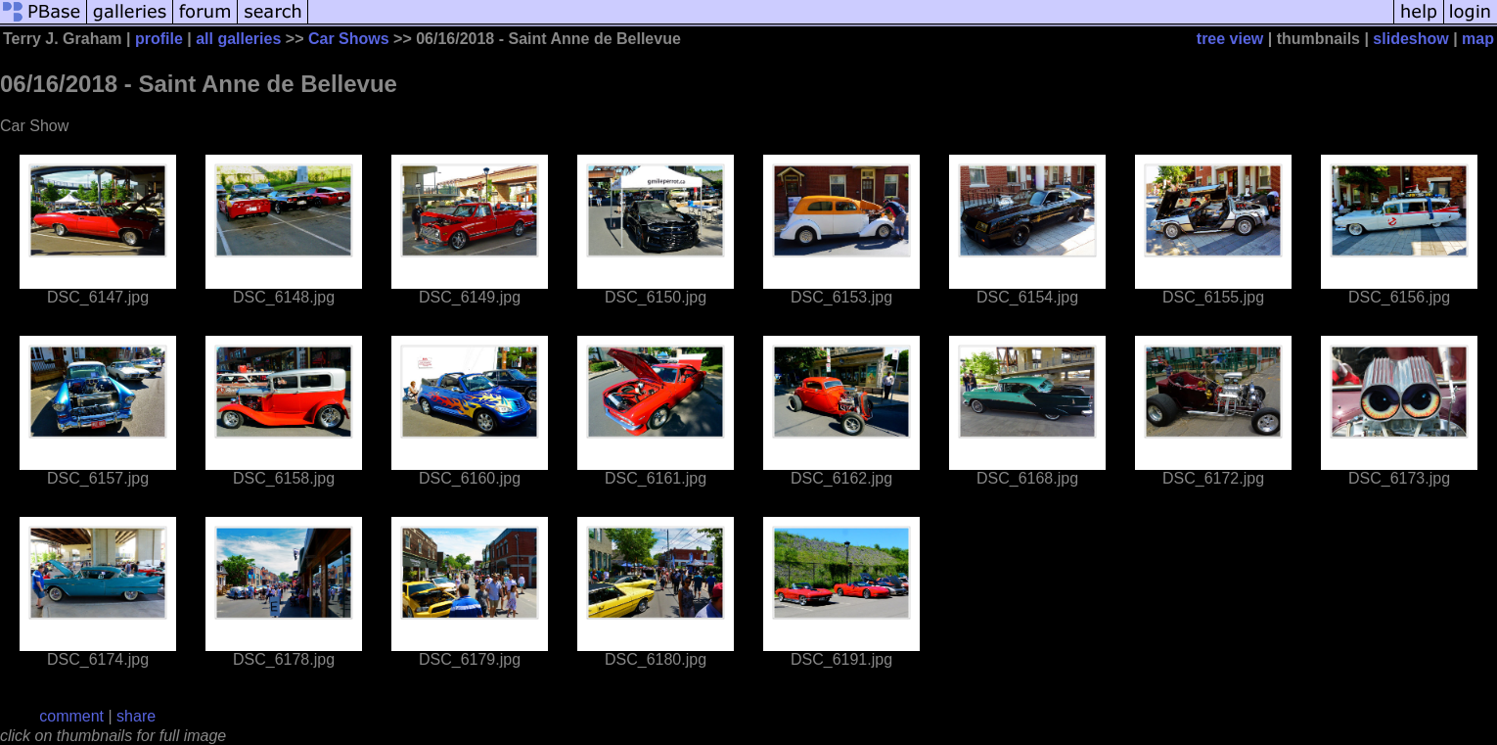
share (136, 716)
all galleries (238, 38)
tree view (1230, 38)
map (1478, 38)
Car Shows (348, 38)
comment (71, 716)
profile (159, 38)
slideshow (1410, 38)
